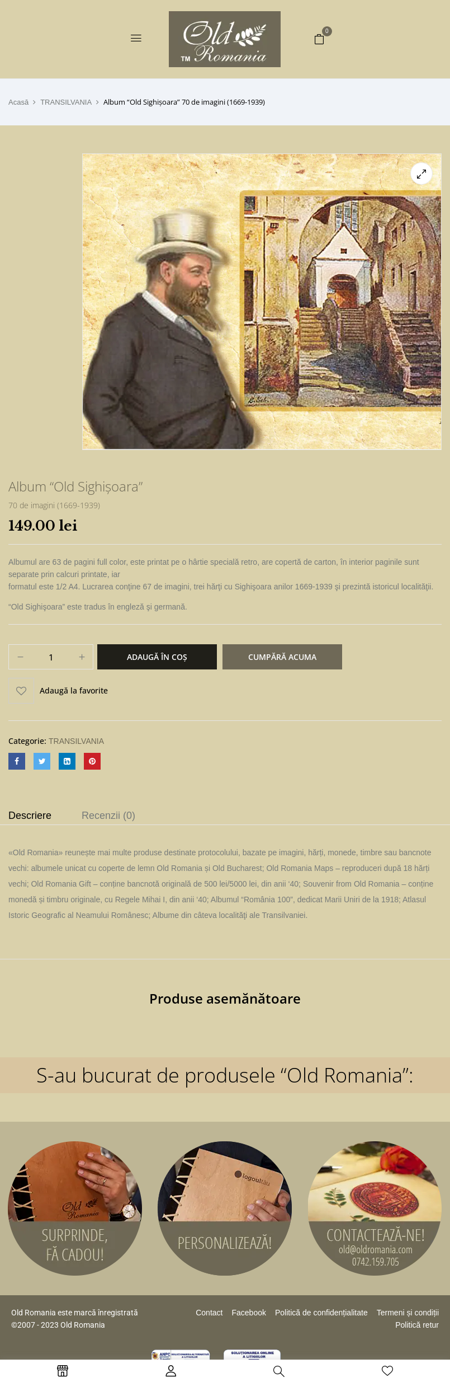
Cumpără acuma (282, 657)
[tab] (29, 816)
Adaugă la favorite (74, 690)
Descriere (29, 815)
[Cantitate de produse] (51, 657)
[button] (319, 38)
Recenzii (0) (108, 815)
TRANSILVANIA (66, 102)
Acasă (18, 102)
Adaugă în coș (157, 657)
